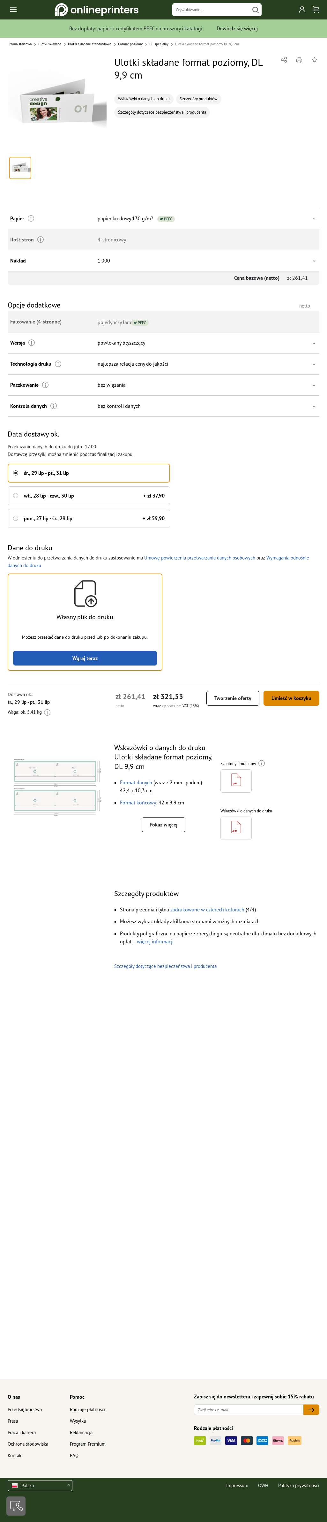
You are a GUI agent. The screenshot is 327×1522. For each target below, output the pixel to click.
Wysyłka (78, 1421)
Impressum (237, 1485)
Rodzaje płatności (87, 1409)
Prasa (13, 1421)
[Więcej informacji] (31, 218)
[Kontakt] (16, 1506)
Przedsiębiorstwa (25, 1409)
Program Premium (88, 1444)
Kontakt (15, 1455)
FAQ (74, 1455)
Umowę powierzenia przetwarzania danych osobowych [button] (199, 558)
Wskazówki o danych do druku (144, 99)
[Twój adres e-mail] (249, 1409)
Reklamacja (81, 1432)
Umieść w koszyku (291, 698)
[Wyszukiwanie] (211, 9)
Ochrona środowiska (28, 1444)
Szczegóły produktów (199, 99)
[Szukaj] (255, 10)
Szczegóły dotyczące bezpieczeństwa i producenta (162, 112)
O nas (14, 1397)
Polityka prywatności (298, 1485)
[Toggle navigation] (14, 9)
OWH (263, 1485)
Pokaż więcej (163, 824)
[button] (57, 104)
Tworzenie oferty (232, 698)
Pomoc (77, 1397)
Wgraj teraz (85, 658)
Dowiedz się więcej (237, 28)
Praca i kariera (22, 1432)
